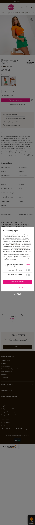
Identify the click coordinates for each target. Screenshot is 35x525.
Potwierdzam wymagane (17, 287)
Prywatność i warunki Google (20, 248)
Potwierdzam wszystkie (17, 281)
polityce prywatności (15, 244)
